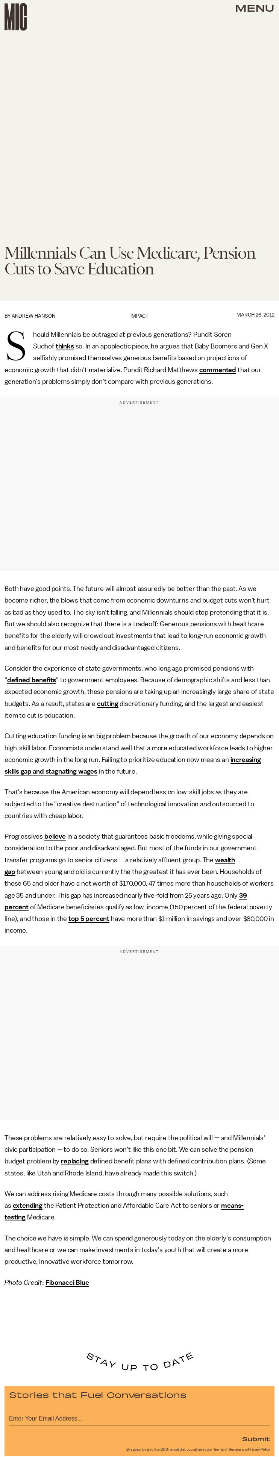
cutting (107, 703)
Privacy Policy (259, 1449)
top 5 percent (88, 918)
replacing (75, 1161)
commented (218, 370)
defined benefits (31, 680)
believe (55, 836)
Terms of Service (227, 1449)
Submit (256, 1438)
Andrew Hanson (33, 316)
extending (28, 1205)
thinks (65, 346)
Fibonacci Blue (67, 1282)
